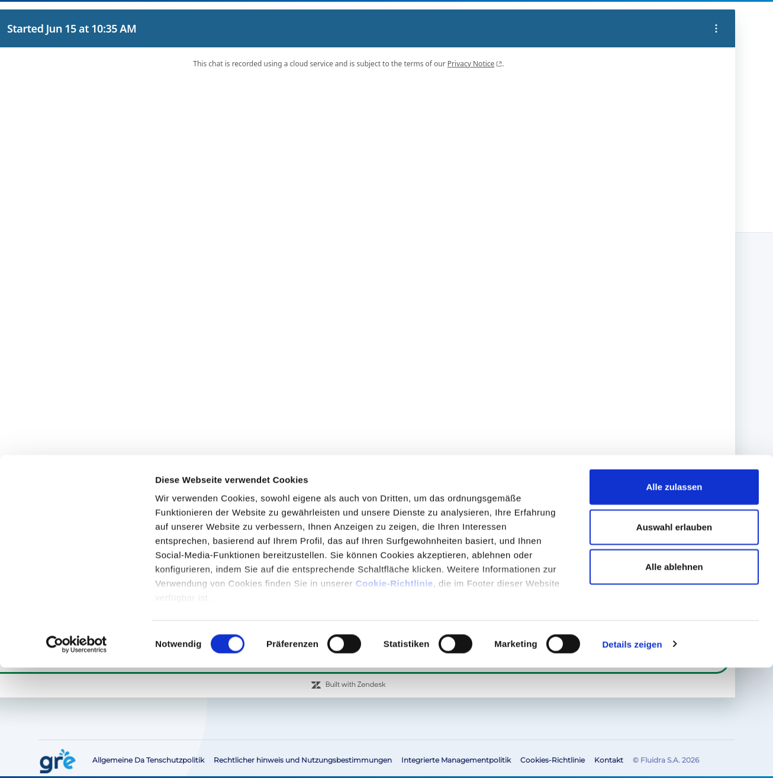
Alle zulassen (674, 598)
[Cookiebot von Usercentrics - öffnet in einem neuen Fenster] (76, 755)
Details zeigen (632, 755)
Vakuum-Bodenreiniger (110, 105)
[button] (691, 21)
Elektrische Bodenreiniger (107, 329)
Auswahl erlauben (674, 637)
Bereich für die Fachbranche (582, 21)
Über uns (409, 21)
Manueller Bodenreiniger (101, 345)
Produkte (88, 216)
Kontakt (654, 21)
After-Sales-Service (491, 21)
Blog (441, 21)
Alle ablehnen (674, 677)
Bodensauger (78, 360)
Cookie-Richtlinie (394, 694)
